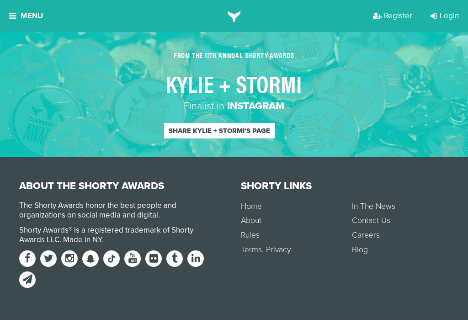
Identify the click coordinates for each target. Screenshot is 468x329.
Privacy (278, 250)
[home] (234, 16)
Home (251, 206)
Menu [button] (26, 16)
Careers (366, 235)
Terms (251, 250)
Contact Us (371, 220)
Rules (250, 235)
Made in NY (82, 239)
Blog (360, 250)
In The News (373, 206)
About (251, 220)
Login (445, 16)
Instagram (255, 106)
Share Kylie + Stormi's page (219, 131)
